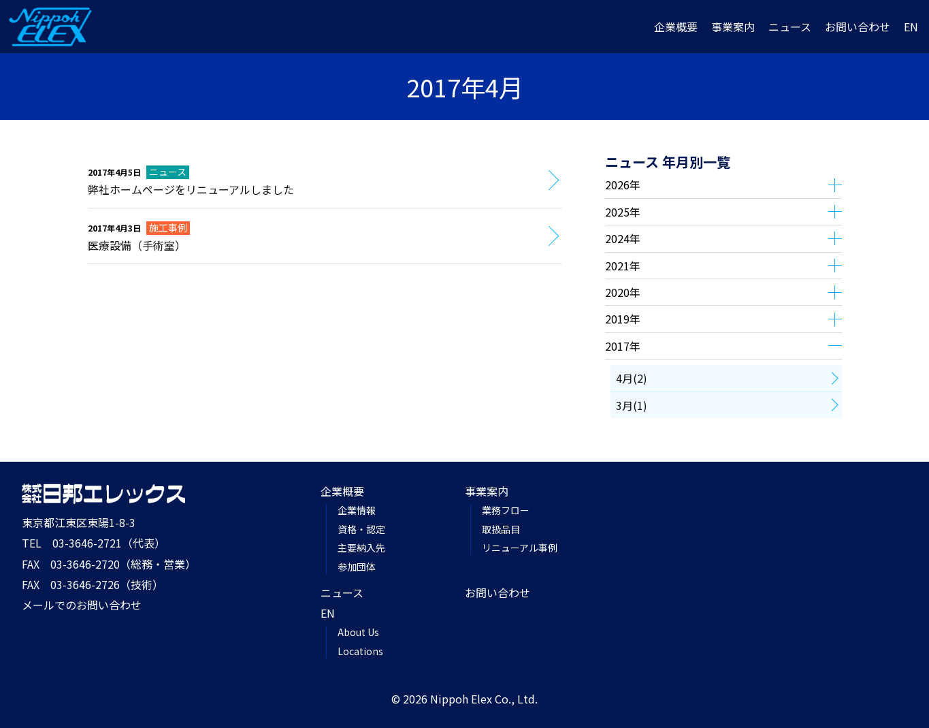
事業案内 (733, 26)
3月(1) (631, 405)
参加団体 (357, 566)
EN (911, 26)
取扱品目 (501, 529)
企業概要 (676, 26)
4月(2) (631, 378)
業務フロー (505, 510)
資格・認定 (361, 529)
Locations (360, 651)
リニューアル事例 (519, 547)
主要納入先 (361, 547)
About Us (358, 632)
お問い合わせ (857, 26)
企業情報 (357, 510)
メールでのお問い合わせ (82, 605)
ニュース (789, 26)
